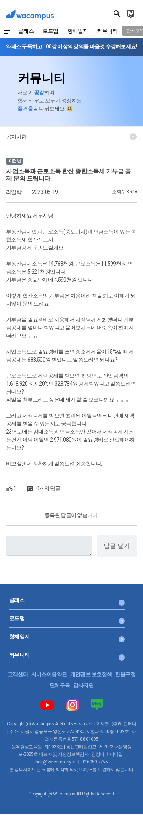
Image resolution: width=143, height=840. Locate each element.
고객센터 (18, 674)
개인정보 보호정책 (91, 674)
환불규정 (125, 674)
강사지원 (83, 685)
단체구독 (60, 685)
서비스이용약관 (49, 674)
